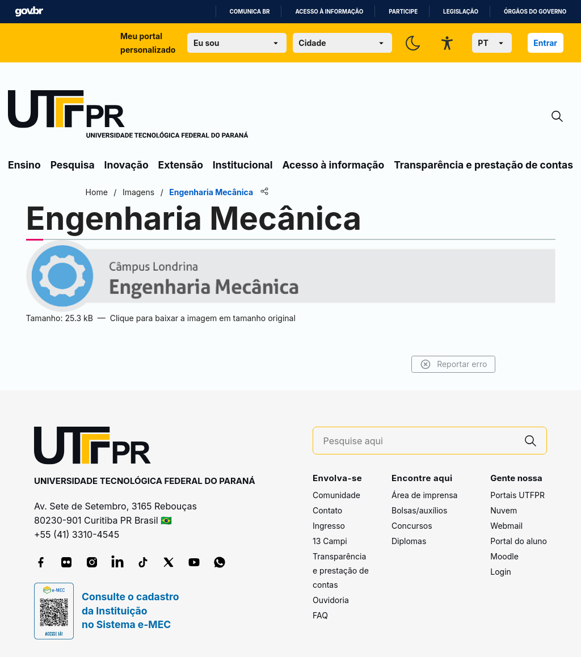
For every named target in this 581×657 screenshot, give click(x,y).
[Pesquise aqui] (419, 441)
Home (98, 192)
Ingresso (329, 525)
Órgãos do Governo (535, 12)
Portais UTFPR (517, 495)
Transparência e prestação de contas (483, 165)
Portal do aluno (518, 541)
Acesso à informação (329, 12)
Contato (327, 510)
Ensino (24, 165)
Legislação (460, 12)
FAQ (320, 615)
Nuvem (503, 510)
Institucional (243, 165)
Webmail (506, 525)
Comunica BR (250, 12)
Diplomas (408, 541)
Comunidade (336, 495)
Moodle (504, 556)
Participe (403, 12)
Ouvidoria (331, 600)
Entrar (545, 43)
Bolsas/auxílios (419, 510)
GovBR (29, 11)
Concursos (411, 525)
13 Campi (330, 541)
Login (500, 571)
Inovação (126, 165)
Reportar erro (452, 364)
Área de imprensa (424, 495)
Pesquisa (72, 165)
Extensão (180, 165)
